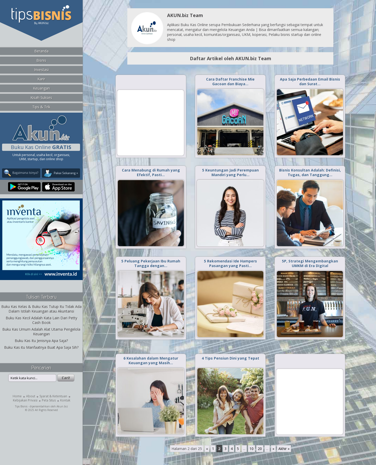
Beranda (41, 51)
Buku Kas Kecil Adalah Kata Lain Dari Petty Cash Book (41, 320)
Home (17, 396)
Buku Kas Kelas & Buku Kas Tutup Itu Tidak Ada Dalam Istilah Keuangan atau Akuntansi (41, 309)
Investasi (41, 69)
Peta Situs (49, 400)
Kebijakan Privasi (25, 400)
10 (251, 448)
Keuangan (41, 88)
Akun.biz (62, 406)
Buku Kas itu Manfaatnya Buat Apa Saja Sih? (41, 347)
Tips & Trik (41, 106)
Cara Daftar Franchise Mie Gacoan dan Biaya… (230, 81)
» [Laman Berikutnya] (273, 448)
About (30, 396)
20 (260, 448)
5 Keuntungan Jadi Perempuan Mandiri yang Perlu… (230, 172)
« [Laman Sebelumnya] (207, 448)
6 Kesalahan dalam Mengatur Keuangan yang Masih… (150, 360)
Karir (41, 78)
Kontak (65, 400)
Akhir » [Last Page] (283, 448)
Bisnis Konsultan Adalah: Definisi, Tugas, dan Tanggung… (310, 172)
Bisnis (41, 60)
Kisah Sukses (41, 97)
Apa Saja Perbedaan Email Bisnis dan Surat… (310, 81)
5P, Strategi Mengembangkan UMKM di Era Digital (310, 263)
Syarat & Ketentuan (53, 396)
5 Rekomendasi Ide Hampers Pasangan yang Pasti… (230, 263)
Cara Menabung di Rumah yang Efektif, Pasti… (151, 172)
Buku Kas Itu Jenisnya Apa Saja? (41, 340)
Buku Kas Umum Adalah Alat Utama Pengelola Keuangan (41, 331)
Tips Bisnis (21, 406)
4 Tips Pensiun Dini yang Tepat (230, 358)
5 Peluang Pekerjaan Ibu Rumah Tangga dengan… (150, 263)
